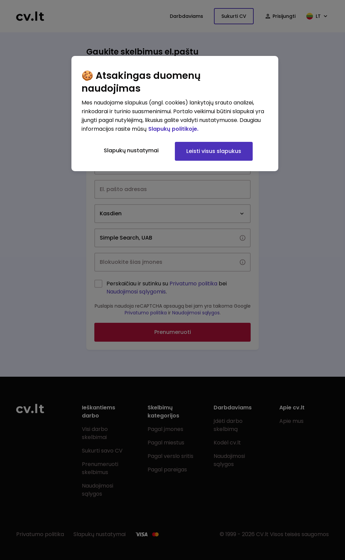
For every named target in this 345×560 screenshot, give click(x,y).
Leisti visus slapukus (213, 151)
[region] (174, 113)
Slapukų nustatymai (131, 150)
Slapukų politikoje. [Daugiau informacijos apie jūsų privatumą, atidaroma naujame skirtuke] (173, 129)
